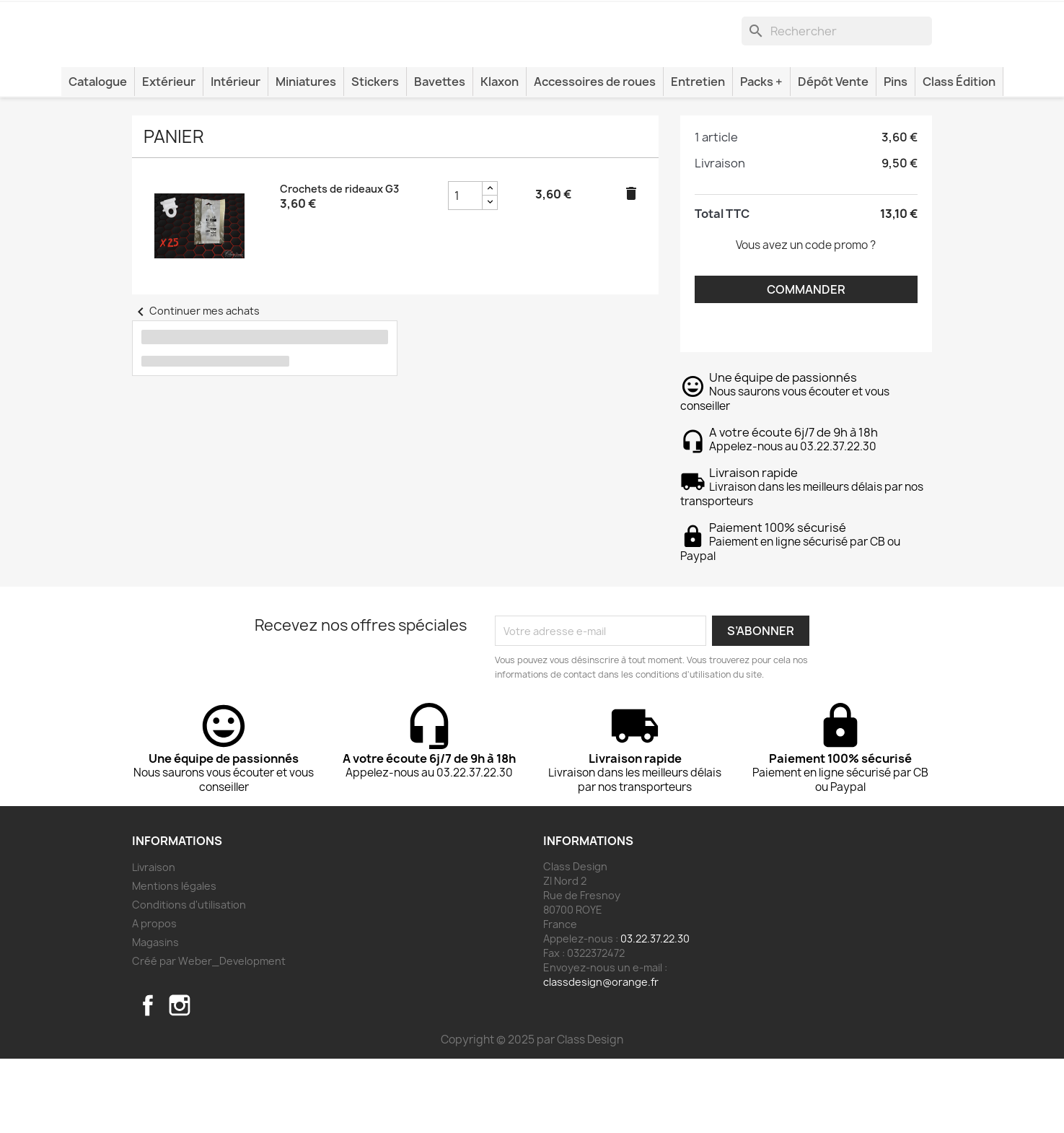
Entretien (698, 156)
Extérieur (168, 156)
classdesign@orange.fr (601, 1056)
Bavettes (439, 156)
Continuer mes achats (196, 385)
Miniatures (306, 156)
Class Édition (959, 156)
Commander (806, 364)
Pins (895, 156)
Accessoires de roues (595, 156)
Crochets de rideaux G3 (339, 263)
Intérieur (235, 156)
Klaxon (499, 156)
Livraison (153, 941)
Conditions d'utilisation (189, 979)
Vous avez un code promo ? (806, 319)
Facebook (147, 1079)
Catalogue (98, 156)
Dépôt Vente (833, 156)
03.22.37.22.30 (655, 1013)
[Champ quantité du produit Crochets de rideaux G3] (465, 269)
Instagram (179, 1079)
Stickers (375, 156)
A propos (154, 998)
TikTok (211, 1079)
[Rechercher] (837, 85)
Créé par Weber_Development (209, 1035)
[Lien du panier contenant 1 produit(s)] (876, 18)
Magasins (155, 1016)
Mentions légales (174, 960)
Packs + (761, 156)
